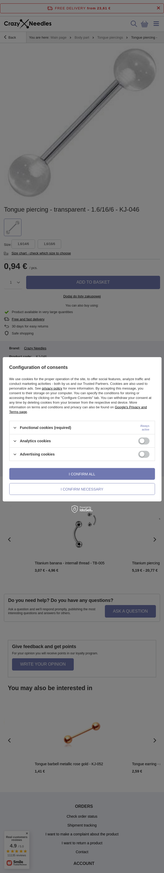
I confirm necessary (82, 489)
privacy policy (52, 388)
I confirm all (82, 474)
